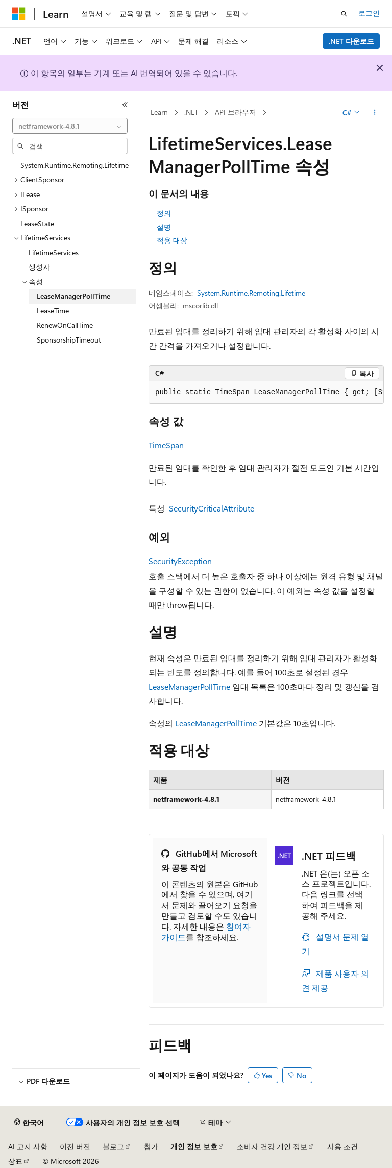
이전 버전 (75, 1146)
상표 (15, 1161)
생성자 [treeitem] (39, 267)
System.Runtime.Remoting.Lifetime (251, 293)
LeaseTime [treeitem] (53, 310)
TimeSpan (166, 445)
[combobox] (70, 126)
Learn (159, 112)
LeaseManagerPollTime (189, 686)
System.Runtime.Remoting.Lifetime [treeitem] (74, 165)
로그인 (369, 13)
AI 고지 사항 (27, 1146)
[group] (266, 392)
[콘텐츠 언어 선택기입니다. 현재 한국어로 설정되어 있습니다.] (29, 1122)
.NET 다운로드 (351, 41)
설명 (164, 227)
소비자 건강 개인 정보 (272, 1146)
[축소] (125, 104)
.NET (191, 112)
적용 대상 (172, 240)
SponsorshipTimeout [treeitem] (69, 340)
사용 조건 (342, 1146)
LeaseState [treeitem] (37, 223)
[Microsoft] (19, 13)
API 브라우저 (235, 112)
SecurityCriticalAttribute (211, 508)
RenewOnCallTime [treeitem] (65, 325)
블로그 (113, 1146)
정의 (164, 213)
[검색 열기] (344, 14)
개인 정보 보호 (193, 1146)
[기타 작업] (375, 113)
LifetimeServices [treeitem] (54, 252)
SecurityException (180, 560)
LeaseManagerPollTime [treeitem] (73, 296)
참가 (151, 1146)
